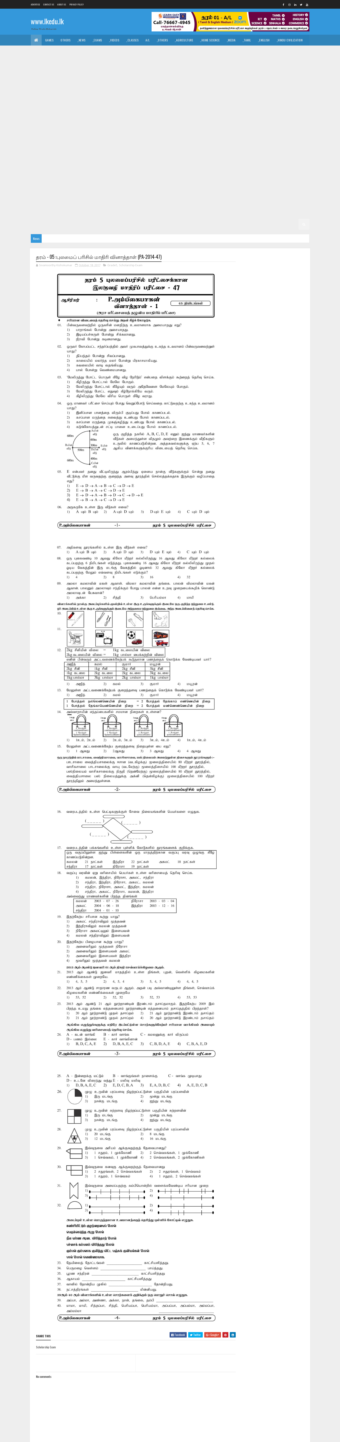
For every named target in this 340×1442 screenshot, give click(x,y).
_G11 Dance (179, 72)
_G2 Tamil (292, 213)
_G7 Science (280, 170)
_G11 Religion (104, 94)
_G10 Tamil (156, 126)
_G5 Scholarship (129, 202)
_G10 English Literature (50, 116)
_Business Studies (144, 61)
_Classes (132, 40)
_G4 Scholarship (45, 213)
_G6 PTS (103, 191)
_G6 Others (83, 191)
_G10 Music (279, 116)
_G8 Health (251, 148)
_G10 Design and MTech (207, 105)
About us (61, 4)
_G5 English (42, 202)
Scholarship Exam (130, 265)
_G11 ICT (280, 83)
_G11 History (227, 83)
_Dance (168, 51)
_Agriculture (184, 40)
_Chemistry (242, 61)
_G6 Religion (123, 191)
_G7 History (136, 170)
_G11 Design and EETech (246, 72)
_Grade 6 (100, 181)
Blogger (150, 1439)
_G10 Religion (85, 126)
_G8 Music (62, 159)
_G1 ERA (242, 224)
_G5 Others (102, 202)
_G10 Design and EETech (169, 105)
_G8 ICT (294, 148)
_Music (152, 51)
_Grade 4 (171, 202)
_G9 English (63, 137)
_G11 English (64, 83)
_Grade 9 (230, 126)
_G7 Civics (265, 159)
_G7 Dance (286, 159)
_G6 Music (62, 191)
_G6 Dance (158, 181)
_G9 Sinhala (42, 148)
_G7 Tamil (63, 181)
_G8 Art (118, 148)
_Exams (97, 40)
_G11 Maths (41, 94)
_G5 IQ (245, 191)
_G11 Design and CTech (209, 72)
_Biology (221, 61)
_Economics (93, 61)
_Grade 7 (228, 159)
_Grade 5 (228, 191)
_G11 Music (63, 94)
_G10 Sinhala (133, 126)
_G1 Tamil (181, 224)
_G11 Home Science (255, 83)
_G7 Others (216, 170)
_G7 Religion (257, 170)
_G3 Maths (173, 213)
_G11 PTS (82, 94)
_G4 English (234, 202)
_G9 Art (248, 126)
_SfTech (186, 61)
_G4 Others (295, 202)
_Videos (114, 40)
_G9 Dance (288, 126)
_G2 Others (102, 224)
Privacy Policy (76, 4)
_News (81, 40)
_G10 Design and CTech (131, 105)
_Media (231, 40)
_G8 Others (83, 159)
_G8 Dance (158, 148)
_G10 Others (42, 126)
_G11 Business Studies (129, 72)
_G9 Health (113, 137)
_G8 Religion (123, 159)
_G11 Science (127, 94)
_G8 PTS (103, 159)
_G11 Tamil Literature (201, 94)
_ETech (203, 61)
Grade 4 (152, 202)
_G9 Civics (267, 126)
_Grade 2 (250, 213)
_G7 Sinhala (42, 181)
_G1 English (202, 224)
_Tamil (247, 40)
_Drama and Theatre (194, 51)
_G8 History (274, 148)
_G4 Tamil (213, 202)
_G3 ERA (192, 213)
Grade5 (112, 265)
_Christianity (99, 51)
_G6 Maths (41, 191)
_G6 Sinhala (170, 191)
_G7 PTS (236, 170)
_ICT (75, 61)
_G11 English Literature (96, 83)
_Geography (271, 51)
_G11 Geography (179, 83)
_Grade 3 (88, 213)
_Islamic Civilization (48, 51)
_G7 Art (246, 159)
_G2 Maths (64, 224)
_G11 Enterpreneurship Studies (140, 83)
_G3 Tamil (130, 213)
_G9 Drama (41, 137)
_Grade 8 (100, 148)
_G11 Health (204, 83)
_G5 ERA (83, 202)
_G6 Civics (137, 181)
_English (264, 40)
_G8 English (201, 148)
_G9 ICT (156, 137)
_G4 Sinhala (192, 202)
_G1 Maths (224, 224)
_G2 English (42, 224)
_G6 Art (118, 181)
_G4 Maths (256, 202)
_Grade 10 (248, 94)
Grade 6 (82, 181)
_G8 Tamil (191, 159)
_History (121, 51)
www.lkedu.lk (47, 21)
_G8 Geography (226, 148)
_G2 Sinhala (271, 213)
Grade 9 (211, 126)
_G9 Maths (175, 137)
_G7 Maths (175, 170)
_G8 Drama (179, 148)
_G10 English (261, 105)
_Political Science (243, 51)
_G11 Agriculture (77, 72)
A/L (147, 40)
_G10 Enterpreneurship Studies (95, 116)
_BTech (169, 61)
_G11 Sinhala (151, 94)
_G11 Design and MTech (284, 72)
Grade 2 (231, 213)
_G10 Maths (257, 116)
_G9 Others (216, 137)
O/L (36, 72)
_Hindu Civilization (290, 40)
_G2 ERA (83, 224)
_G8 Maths (41, 159)
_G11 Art (101, 72)
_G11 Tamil (173, 94)
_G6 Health (251, 181)
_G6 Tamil (191, 191)
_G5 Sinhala (264, 191)
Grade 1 (122, 224)
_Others (162, 40)
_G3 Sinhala (109, 213)
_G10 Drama (238, 105)
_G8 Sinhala (170, 159)
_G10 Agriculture (274, 94)
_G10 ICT (237, 116)
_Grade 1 (140, 224)
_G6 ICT (294, 181)
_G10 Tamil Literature (184, 126)
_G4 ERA (275, 202)
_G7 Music (195, 170)
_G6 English (201, 181)
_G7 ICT (156, 170)
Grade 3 (69, 213)
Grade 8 (82, 148)
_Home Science (210, 40)
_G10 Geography (134, 116)
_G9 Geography (88, 137)
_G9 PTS (236, 137)
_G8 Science (147, 159)
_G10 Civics (79, 105)
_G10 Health (160, 116)
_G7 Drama (41, 170)
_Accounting (117, 61)
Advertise (35, 4)
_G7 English (63, 170)
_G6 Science (147, 191)
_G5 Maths (64, 202)
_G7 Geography (88, 170)
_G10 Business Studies (49, 105)
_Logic (218, 51)
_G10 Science (109, 126)
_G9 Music (195, 137)
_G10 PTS (63, 126)
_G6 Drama (179, 181)
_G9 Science (280, 137)
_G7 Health (113, 170)
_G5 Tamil (285, 191)
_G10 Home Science (212, 116)
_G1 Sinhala (161, 224)
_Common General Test (49, 61)
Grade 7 (209, 159)
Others (65, 40)
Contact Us (48, 4)
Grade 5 (209, 191)
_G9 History (136, 137)
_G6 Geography (226, 181)
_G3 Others (211, 213)
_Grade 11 (52, 72)
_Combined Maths (288, 61)
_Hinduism (76, 51)
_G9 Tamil (63, 148)
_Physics (263, 61)
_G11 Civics (157, 72)
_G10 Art (298, 94)
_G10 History (184, 116)
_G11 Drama (41, 83)
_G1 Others (261, 224)
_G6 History (274, 181)
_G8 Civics (137, 148)
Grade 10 (229, 94)
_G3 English (151, 213)
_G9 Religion (257, 137)
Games (49, 40)
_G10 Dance (101, 105)
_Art (137, 51)
